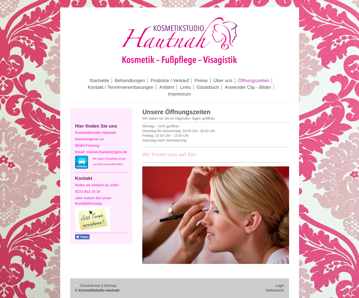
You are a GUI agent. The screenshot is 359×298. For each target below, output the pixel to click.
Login (279, 286)
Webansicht (275, 290)
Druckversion (88, 286)
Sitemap (110, 286)
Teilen (82, 237)
